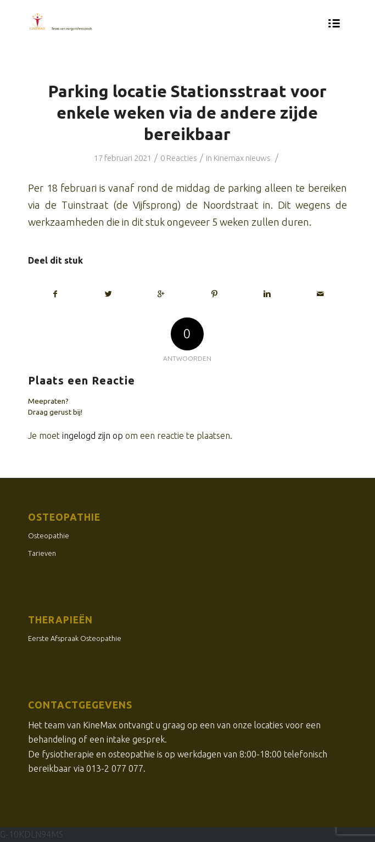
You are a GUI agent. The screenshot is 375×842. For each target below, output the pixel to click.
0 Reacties (178, 158)
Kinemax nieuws (242, 158)
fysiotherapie (68, 754)
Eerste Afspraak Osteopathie (74, 638)
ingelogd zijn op (92, 435)
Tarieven (42, 553)
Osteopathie (48, 535)
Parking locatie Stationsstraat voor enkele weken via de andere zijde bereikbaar (187, 112)
